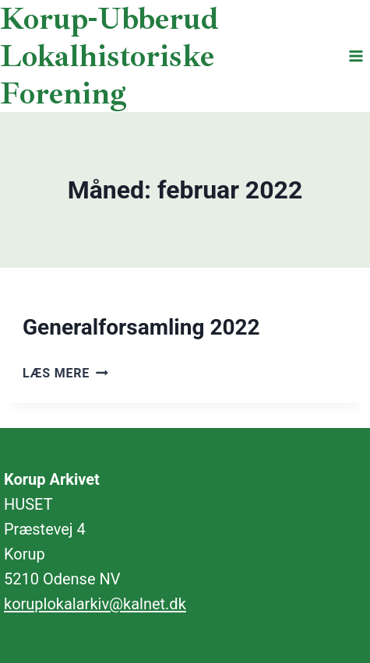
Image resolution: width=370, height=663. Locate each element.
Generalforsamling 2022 (141, 327)
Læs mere (65, 373)
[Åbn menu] (355, 56)
